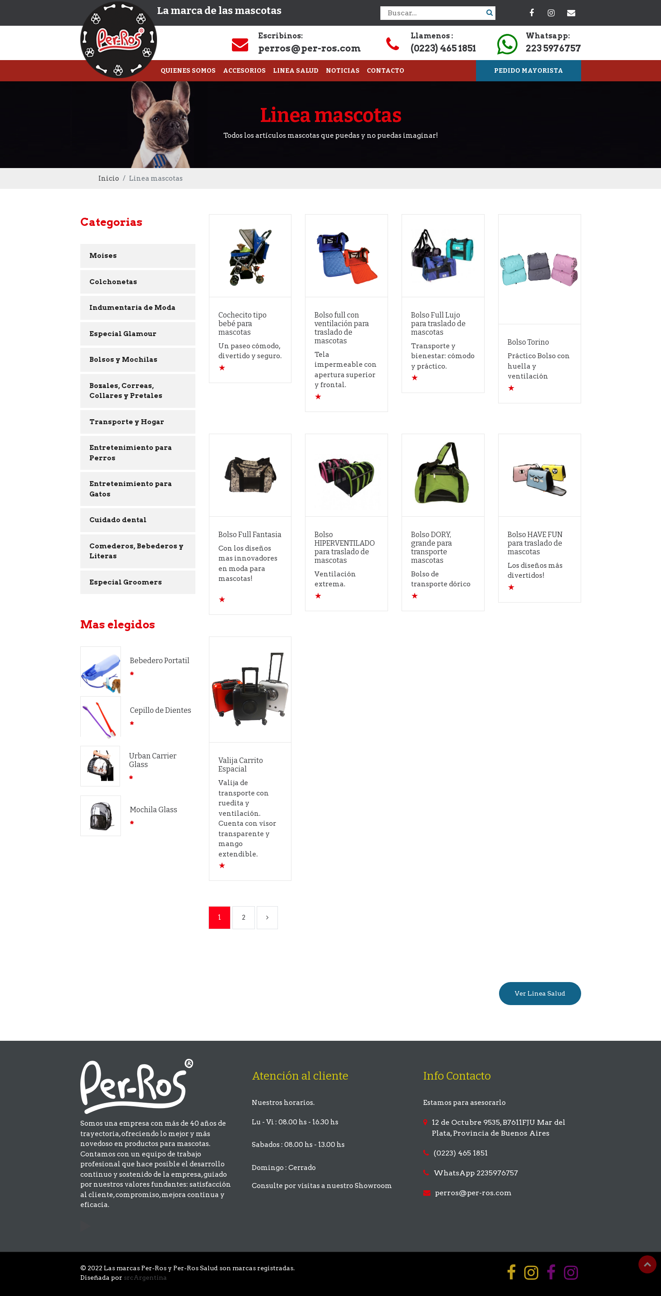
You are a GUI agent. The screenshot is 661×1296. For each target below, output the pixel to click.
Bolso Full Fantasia (250, 534)
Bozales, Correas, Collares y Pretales (125, 391)
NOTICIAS (343, 71)
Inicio (108, 178)
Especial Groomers (125, 582)
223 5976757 (553, 48)
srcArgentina (145, 1277)
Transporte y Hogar (126, 422)
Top (647, 1264)
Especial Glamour (123, 334)
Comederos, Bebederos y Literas (136, 551)
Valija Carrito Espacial (240, 764)
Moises (103, 256)
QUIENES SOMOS (188, 71)
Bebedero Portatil (160, 660)
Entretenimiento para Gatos (130, 489)
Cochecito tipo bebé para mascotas (242, 324)
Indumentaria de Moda (132, 308)
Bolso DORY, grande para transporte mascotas (431, 547)
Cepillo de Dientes (160, 710)
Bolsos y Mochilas (123, 360)
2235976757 (497, 1173)
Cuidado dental (118, 520)
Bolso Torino (528, 342)
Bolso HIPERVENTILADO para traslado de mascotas (344, 547)
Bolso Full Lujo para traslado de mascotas (438, 324)
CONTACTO (385, 71)
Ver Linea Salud (540, 993)
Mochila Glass (153, 809)
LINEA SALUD (296, 71)
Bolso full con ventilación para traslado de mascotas (341, 328)
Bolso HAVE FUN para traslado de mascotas (535, 543)
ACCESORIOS (244, 71)
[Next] (267, 917)
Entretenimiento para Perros (130, 453)
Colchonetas (113, 282)
